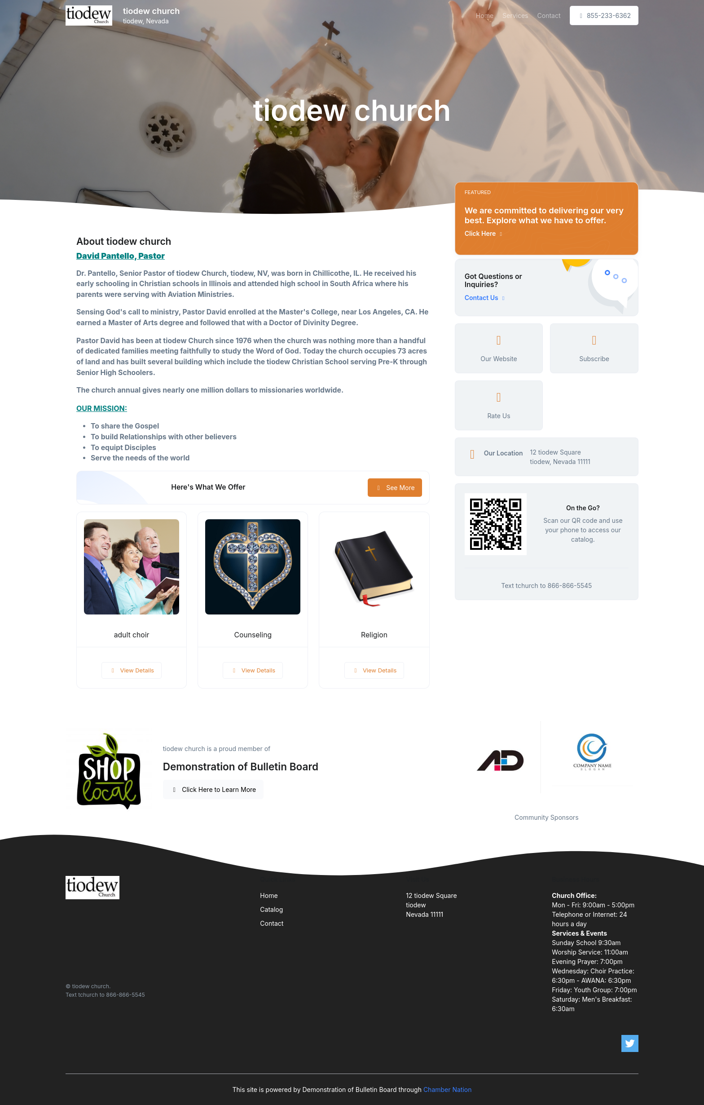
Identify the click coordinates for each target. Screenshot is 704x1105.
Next (645, 761)
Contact (549, 15)
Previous (448, 761)
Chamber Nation (447, 1089)
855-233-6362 (604, 15)
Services (515, 15)
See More (395, 487)
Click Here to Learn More (213, 789)
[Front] (91, 15)
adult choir (132, 635)
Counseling (253, 635)
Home (484, 15)
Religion (374, 635)
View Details (131, 670)
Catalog (271, 909)
